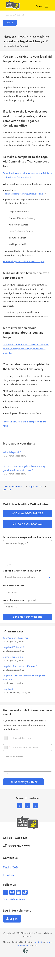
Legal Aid (8, 689)
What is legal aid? (12, 452)
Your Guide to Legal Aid (16, 637)
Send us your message (27, 617)
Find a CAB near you (28, 524)
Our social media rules (15, 899)
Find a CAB (10, 867)
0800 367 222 (16, 846)
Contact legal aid (12, 656)
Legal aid (7, 489)
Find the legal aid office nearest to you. (23, 261)
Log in (12, 919)
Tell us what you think (23, 782)
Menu (42, 6)
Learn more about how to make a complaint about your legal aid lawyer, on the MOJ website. (26, 349)
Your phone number (19, 600)
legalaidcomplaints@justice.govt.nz (24, 193)
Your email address (13, 585)
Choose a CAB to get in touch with (22, 570)
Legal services (36, 486)
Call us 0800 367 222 (27, 513)
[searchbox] (27, 15)
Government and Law (13, 486)
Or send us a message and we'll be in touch (27, 537)
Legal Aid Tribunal (13, 647)
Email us (8, 875)
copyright (38, 942)
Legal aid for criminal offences (19, 666)
